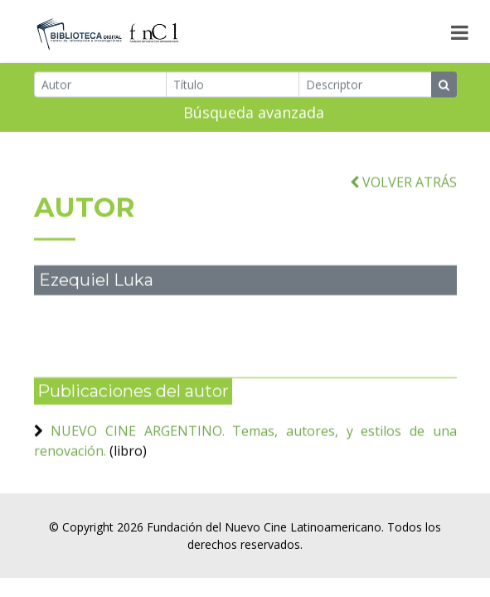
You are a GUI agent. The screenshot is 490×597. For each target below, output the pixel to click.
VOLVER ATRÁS (403, 187)
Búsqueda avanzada (253, 114)
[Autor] (100, 86)
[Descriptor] (365, 86)
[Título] (232, 86)
